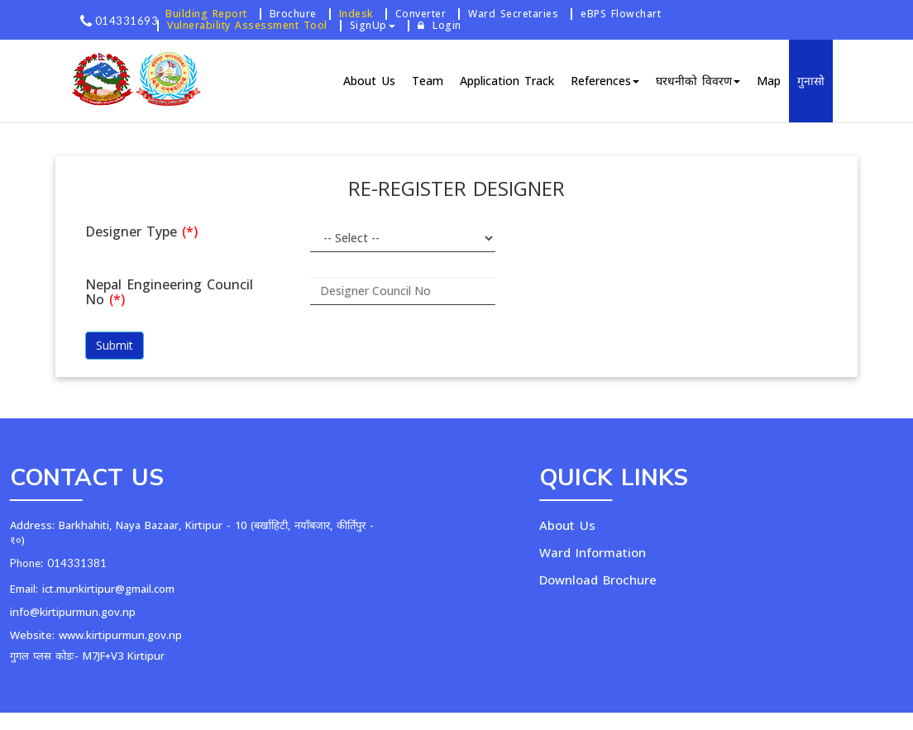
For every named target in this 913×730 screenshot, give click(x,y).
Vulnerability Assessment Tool (247, 25)
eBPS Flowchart (621, 14)
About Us (369, 80)
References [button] (605, 80)
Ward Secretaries (513, 14)
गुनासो (811, 80)
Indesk (356, 14)
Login (439, 25)
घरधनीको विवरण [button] (698, 80)
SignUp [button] (372, 25)
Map (769, 80)
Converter (421, 14)
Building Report (206, 14)
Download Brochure (651, 579)
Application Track (507, 80)
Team (427, 80)
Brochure (293, 14)
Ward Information (645, 552)
